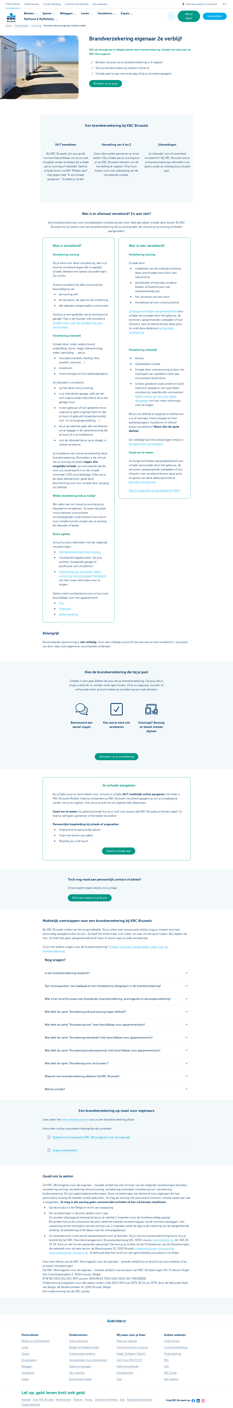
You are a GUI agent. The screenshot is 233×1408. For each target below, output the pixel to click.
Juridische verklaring (106, 1399)
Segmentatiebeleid (64, 1150)
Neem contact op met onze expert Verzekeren (82, 576)
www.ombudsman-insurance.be (69, 1252)
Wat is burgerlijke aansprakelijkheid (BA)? (154, 490)
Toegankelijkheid (30, 1404)
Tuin (61, 603)
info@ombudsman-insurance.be (155, 1248)
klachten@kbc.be (163, 1240)
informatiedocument (75, 1119)
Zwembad (65, 608)
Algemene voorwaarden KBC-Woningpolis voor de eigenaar (91, 1137)
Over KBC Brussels (43, 1399)
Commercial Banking (76, 4)
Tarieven (78, 1399)
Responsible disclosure (139, 1399)
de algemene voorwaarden (146, 444)
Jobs (122, 1399)
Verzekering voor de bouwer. (77, 571)
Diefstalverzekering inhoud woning (81, 552)
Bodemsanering (69, 614)
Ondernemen (31, 4)
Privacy (89, 1399)
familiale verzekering (142, 482)
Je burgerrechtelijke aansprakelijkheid (153, 311)
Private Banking (52, 4)
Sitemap (26, 1399)
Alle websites (100, 4)
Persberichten (63, 1399)
